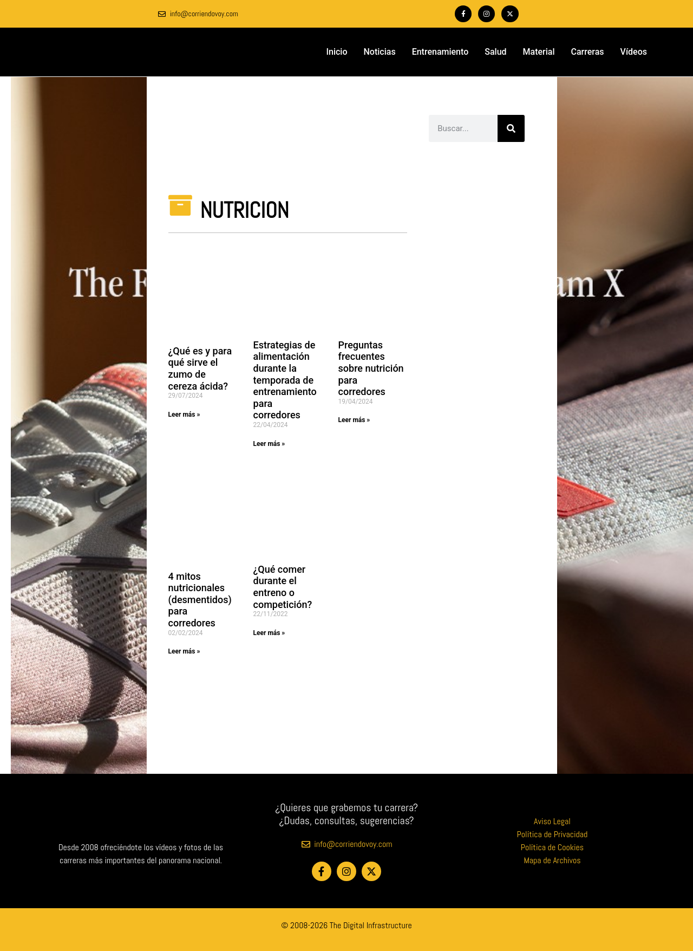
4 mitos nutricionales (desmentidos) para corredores (200, 600)
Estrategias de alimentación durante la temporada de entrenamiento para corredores (285, 380)
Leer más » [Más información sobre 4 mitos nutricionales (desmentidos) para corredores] (184, 651)
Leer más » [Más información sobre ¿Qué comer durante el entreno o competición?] (269, 633)
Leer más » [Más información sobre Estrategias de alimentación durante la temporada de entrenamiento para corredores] (269, 444)
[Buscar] (511, 128)
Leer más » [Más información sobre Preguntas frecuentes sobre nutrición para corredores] (354, 420)
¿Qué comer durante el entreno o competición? (282, 587)
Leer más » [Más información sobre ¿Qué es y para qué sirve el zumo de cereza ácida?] (184, 414)
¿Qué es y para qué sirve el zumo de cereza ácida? (200, 368)
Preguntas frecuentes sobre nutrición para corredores (371, 368)
